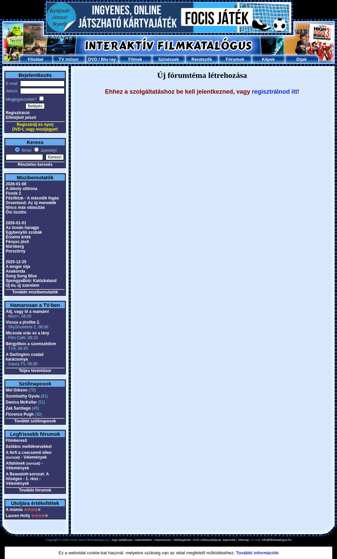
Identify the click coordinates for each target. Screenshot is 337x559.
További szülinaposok (35, 421)
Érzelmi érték (18, 237)
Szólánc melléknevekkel (29, 446)
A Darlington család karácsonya (24, 357)
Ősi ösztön (16, 212)
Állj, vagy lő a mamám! (27, 311)
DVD (92, 59)
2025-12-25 (16, 262)
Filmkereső (16, 440)
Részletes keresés (35, 164)
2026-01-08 (16, 184)
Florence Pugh (20, 414)
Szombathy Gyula (23, 396)
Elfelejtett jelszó (21, 117)
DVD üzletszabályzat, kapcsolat (214, 540)
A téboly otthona (21, 188)
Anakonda (15, 271)
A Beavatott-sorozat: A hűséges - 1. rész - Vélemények (27, 479)
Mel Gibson (17, 390)
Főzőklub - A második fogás (32, 198)
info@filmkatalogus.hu (277, 540)
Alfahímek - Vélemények (24, 465)
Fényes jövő (17, 241)
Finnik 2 (13, 193)
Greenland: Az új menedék (31, 202)
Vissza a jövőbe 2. (23, 322)
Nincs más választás (25, 207)
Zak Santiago (18, 408)
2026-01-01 (16, 223)
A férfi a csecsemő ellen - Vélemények (28, 455)
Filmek (135, 59)
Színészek (168, 59)
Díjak (301, 59)
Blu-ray (108, 59)
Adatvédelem (143, 540)
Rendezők (202, 59)
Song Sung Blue (21, 276)
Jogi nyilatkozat (122, 540)
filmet (25, 150)
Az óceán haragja (22, 227)
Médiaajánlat (182, 540)
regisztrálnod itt (274, 91)
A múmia (14, 509)
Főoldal (35, 59)
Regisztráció (18, 112)
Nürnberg (15, 246)
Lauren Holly (18, 515)
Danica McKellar (21, 402)
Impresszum (163, 540)
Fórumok (235, 59)
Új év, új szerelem (22, 285)
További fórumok (35, 490)
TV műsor (69, 59)
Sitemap (243, 540)
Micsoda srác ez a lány (27, 333)
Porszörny (16, 251)
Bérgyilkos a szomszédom (31, 343)
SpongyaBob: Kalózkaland (31, 280)
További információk (257, 552)
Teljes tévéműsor (35, 370)
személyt (48, 150)
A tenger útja (18, 266)
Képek (268, 59)
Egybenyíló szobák (24, 232)
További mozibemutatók (35, 292)
